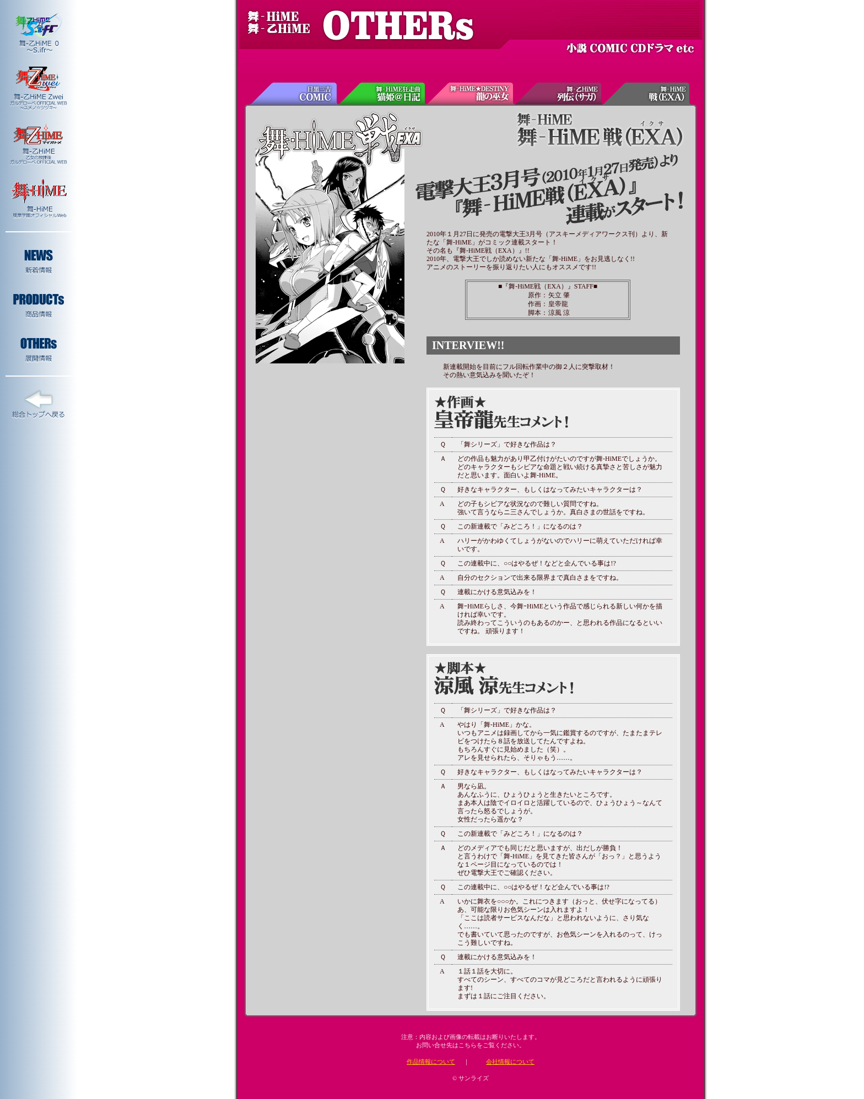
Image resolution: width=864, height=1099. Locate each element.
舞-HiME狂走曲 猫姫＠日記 (382, 94)
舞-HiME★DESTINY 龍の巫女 (470, 94)
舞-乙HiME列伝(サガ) (559, 94)
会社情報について (510, 1061)
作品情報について (431, 1061)
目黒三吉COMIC (294, 94)
